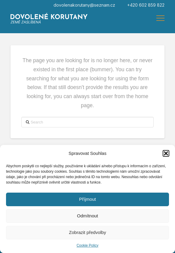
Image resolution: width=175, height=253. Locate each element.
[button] (166, 153)
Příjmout (87, 199)
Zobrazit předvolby (87, 232)
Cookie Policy (88, 245)
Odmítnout (87, 215)
